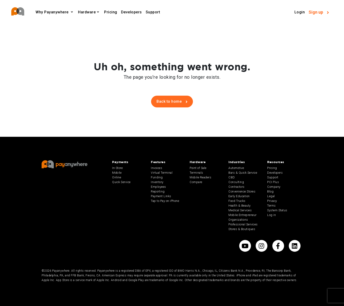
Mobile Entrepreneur (242, 215)
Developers (131, 12)
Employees (158, 186)
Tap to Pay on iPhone (165, 201)
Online (116, 177)
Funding (157, 177)
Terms (271, 205)
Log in (271, 215)
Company (274, 186)
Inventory (157, 182)
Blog (270, 191)
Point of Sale (198, 168)
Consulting (236, 182)
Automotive (236, 168)
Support (153, 12)
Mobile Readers (200, 177)
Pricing (110, 12)
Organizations (238, 219)
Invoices (156, 168)
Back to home (172, 101)
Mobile (116, 172)
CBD (231, 177)
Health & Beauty (239, 205)
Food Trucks (237, 201)
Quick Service (121, 182)
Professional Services (243, 224)
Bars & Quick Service (242, 172)
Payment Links (161, 196)
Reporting (158, 191)
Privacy (272, 201)
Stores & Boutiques (241, 229)
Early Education (239, 196)
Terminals (196, 172)
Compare (196, 182)
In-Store (117, 168)
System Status (277, 210)
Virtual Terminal (161, 172)
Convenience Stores (241, 191)
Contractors (236, 186)
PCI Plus (273, 182)
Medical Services (240, 210)
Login (299, 12)
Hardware (87, 12)
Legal (271, 196)
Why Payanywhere (52, 12)
